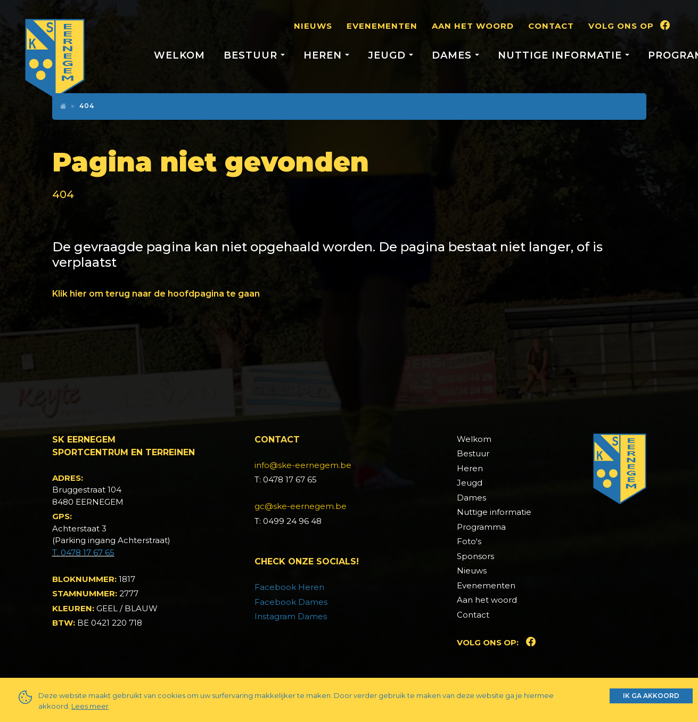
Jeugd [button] (388, 55)
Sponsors (475, 556)
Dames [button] (453, 55)
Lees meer (90, 706)
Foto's (469, 541)
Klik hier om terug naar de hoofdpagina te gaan (156, 294)
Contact (551, 26)
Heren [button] (324, 55)
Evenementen (382, 26)
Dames (471, 498)
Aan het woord (473, 26)
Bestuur (473, 453)
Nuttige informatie (494, 512)
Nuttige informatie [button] (561, 55)
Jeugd (469, 483)
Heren (470, 468)
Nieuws (313, 26)
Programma (481, 527)
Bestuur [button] (252, 55)
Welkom (179, 55)
